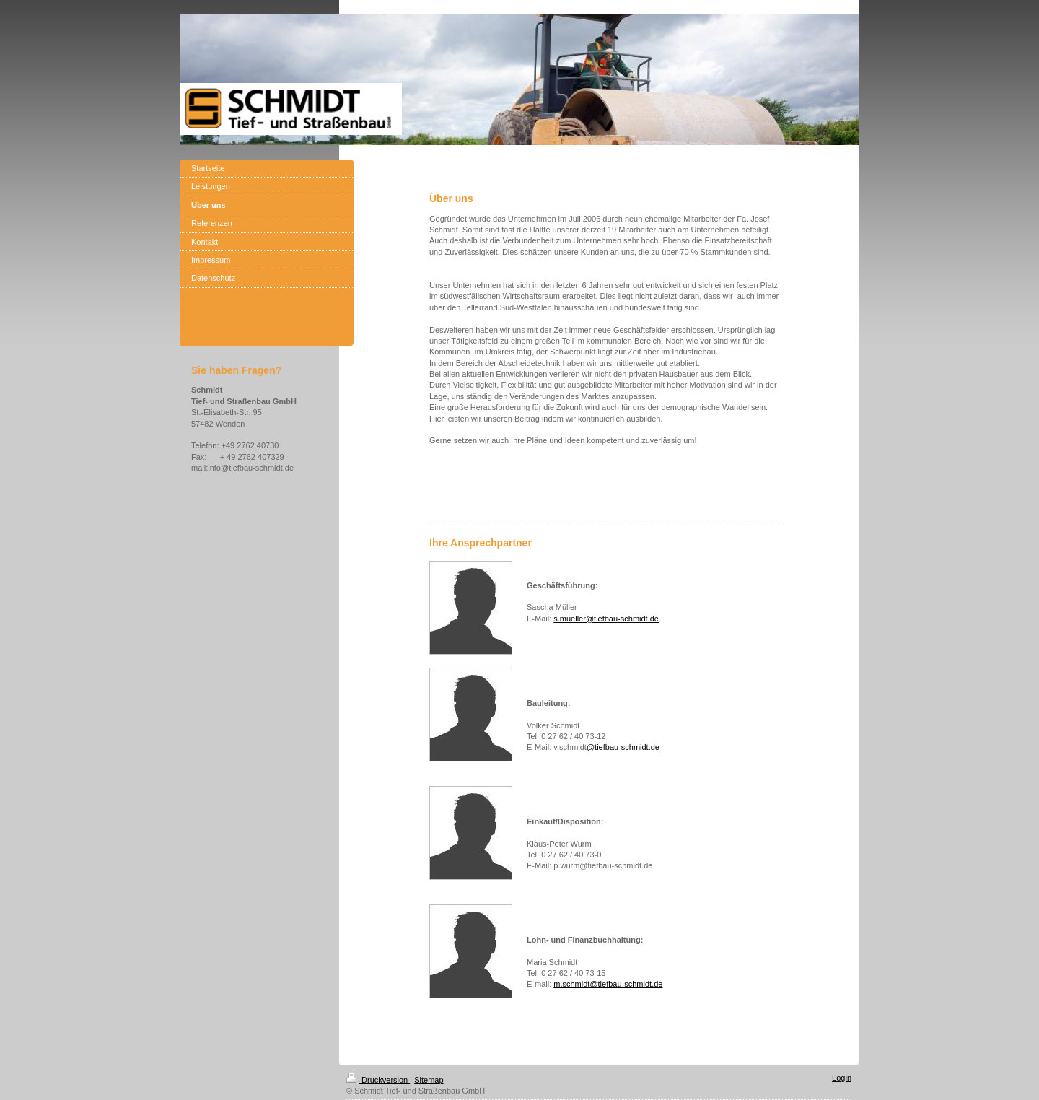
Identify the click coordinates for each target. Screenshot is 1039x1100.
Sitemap (428, 1079)
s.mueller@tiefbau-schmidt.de (606, 618)
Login (841, 1077)
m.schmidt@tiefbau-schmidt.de (607, 983)
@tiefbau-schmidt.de (623, 747)
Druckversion (378, 1079)
